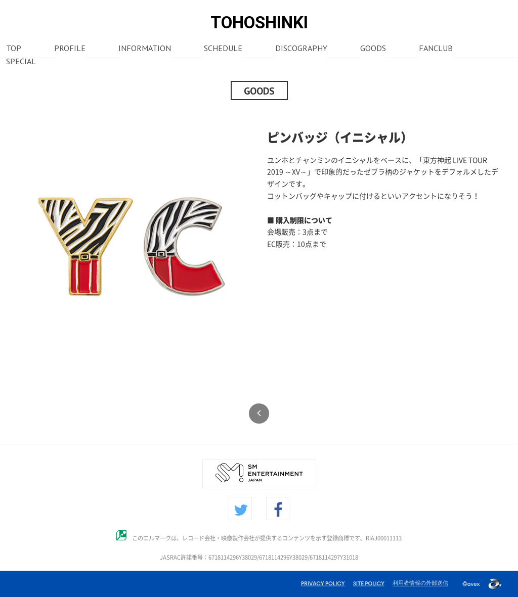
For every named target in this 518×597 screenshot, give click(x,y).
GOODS (373, 49)
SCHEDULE (223, 49)
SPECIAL (21, 62)
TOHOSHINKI (259, 22)
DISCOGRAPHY (301, 49)
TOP (13, 49)
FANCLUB (436, 49)
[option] (132, 246)
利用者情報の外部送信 (420, 583)
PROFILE (69, 49)
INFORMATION (144, 49)
